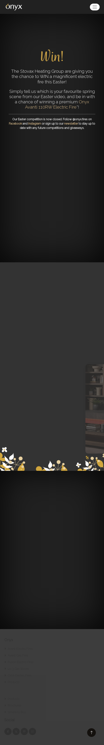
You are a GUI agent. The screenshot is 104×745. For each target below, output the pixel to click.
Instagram (34, 123)
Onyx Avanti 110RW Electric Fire (57, 104)
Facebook (15, 123)
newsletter (71, 123)
